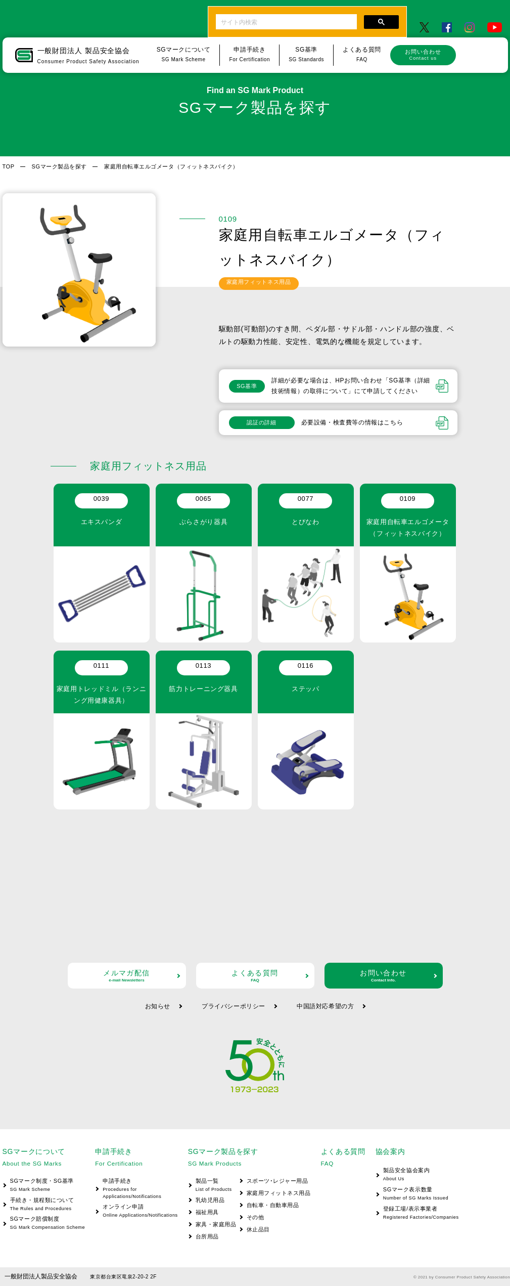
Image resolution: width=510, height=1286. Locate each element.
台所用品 (207, 1236)
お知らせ (157, 1006)
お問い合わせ (423, 55)
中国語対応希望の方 (325, 1006)
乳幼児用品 (210, 1200)
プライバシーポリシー (233, 1006)
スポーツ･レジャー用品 (277, 1181)
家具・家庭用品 (216, 1224)
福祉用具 (207, 1212)
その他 (255, 1217)
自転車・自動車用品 (273, 1205)
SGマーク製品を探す (59, 166)
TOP (9, 166)
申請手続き (136, 1189)
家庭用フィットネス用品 (279, 1193)
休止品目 (258, 1229)
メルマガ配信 (127, 975)
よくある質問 (255, 975)
